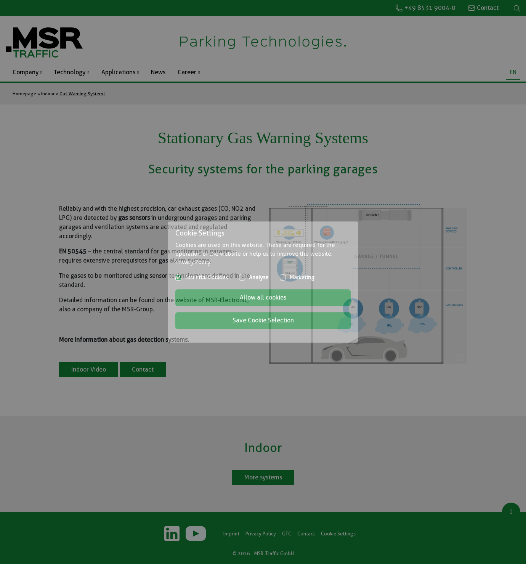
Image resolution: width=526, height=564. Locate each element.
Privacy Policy (192, 262)
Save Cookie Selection (263, 320)
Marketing (302, 277)
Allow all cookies (263, 297)
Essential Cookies (206, 277)
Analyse (258, 277)
